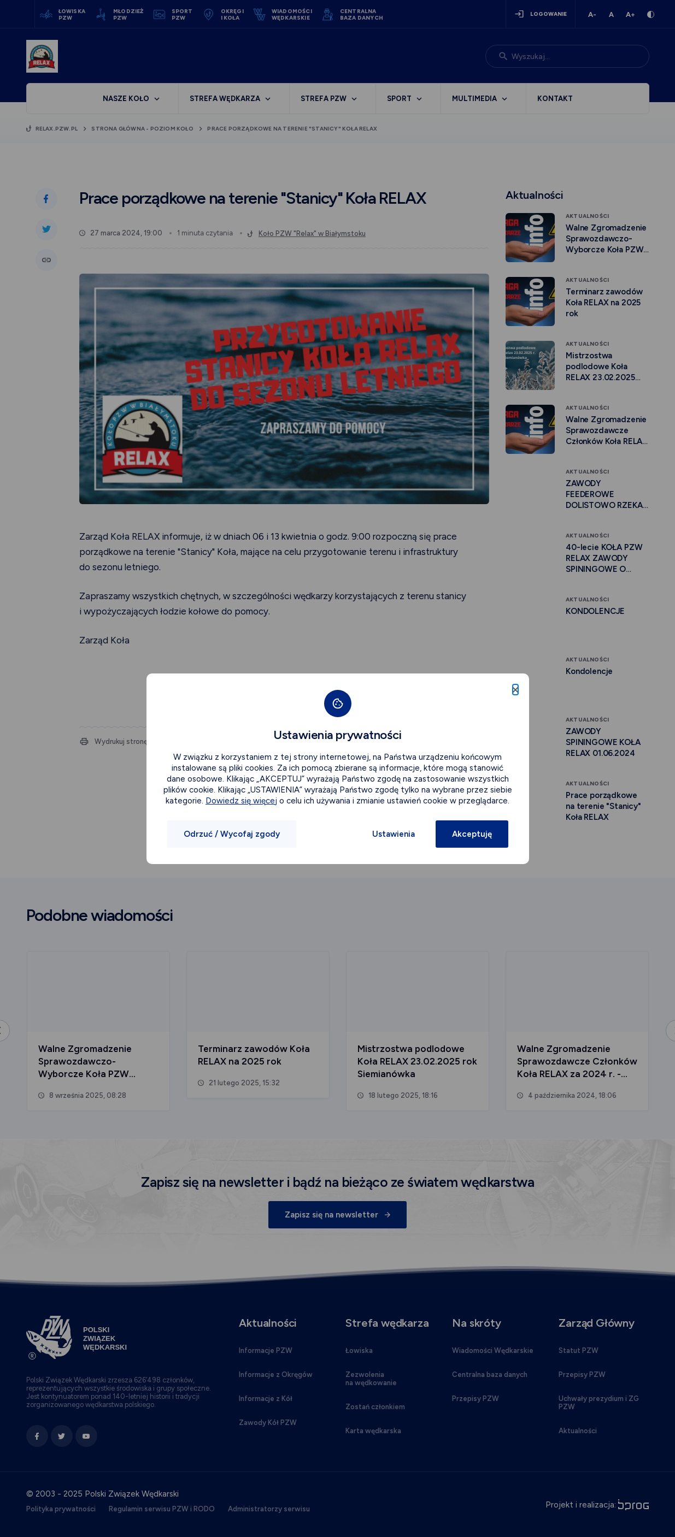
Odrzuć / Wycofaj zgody (232, 834)
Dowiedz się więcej (241, 801)
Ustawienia (393, 834)
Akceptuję (472, 834)
